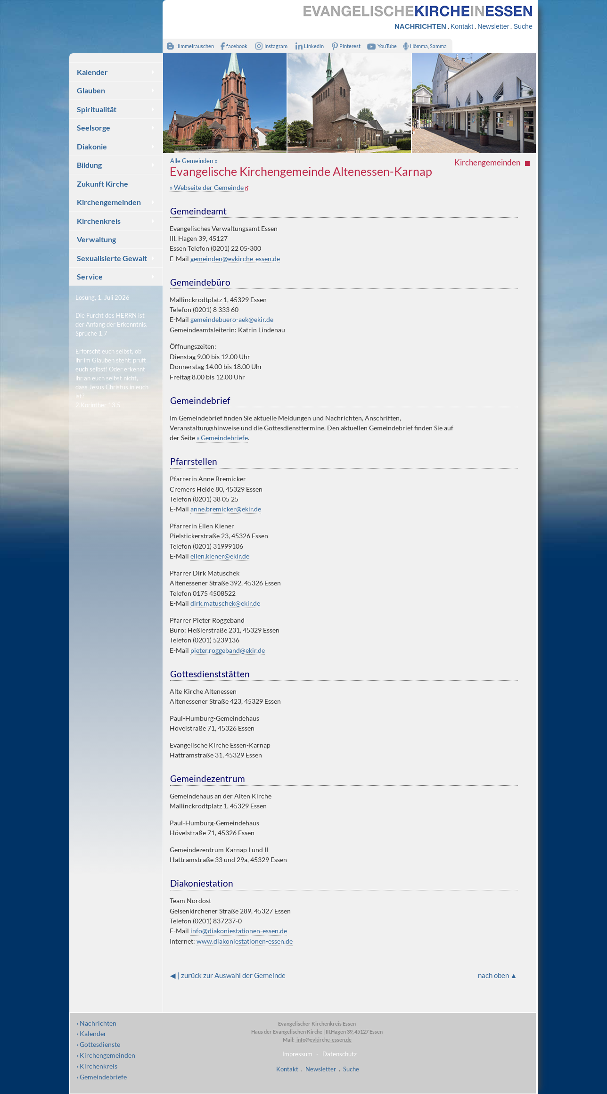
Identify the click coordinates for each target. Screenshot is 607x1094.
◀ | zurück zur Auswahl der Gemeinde (228, 975)
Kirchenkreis (99, 220)
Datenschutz (339, 1054)
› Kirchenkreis (96, 1066)
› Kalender (91, 1033)
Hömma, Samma (423, 46)
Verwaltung (96, 239)
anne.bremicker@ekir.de (225, 509)
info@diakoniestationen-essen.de (238, 931)
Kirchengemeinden (109, 201)
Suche (522, 26)
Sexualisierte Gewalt (112, 258)
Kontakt (462, 26)
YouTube (381, 46)
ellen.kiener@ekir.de (219, 556)
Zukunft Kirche (102, 183)
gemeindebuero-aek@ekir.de (231, 319)
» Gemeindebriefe (222, 438)
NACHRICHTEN (420, 26)
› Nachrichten (96, 1023)
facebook (231, 46)
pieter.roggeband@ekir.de (227, 650)
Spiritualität (96, 109)
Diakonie (92, 146)
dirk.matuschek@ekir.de (225, 603)
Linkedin (307, 46)
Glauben (91, 90)
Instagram (269, 46)
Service (90, 276)
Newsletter (493, 26)
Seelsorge (93, 127)
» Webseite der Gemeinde (207, 187)
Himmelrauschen (188, 46)
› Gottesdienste (98, 1044)
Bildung (89, 164)
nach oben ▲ (497, 975)
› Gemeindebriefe (101, 1077)
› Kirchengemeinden (105, 1055)
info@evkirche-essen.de (323, 1039)
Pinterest (344, 46)
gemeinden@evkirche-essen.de (235, 259)
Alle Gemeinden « (193, 161)
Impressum (297, 1054)
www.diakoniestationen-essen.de (245, 941)
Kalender (92, 71)
